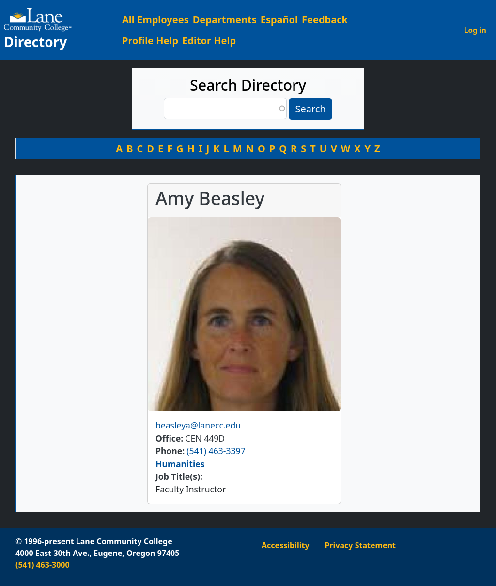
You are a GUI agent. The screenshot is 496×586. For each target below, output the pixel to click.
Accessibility (286, 545)
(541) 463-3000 (43, 564)
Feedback (325, 19)
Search (310, 108)
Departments (225, 19)
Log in (475, 30)
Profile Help (150, 40)
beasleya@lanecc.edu (198, 425)
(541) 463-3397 (215, 451)
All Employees (155, 19)
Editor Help (209, 40)
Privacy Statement (360, 545)
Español (279, 19)
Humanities (180, 464)
